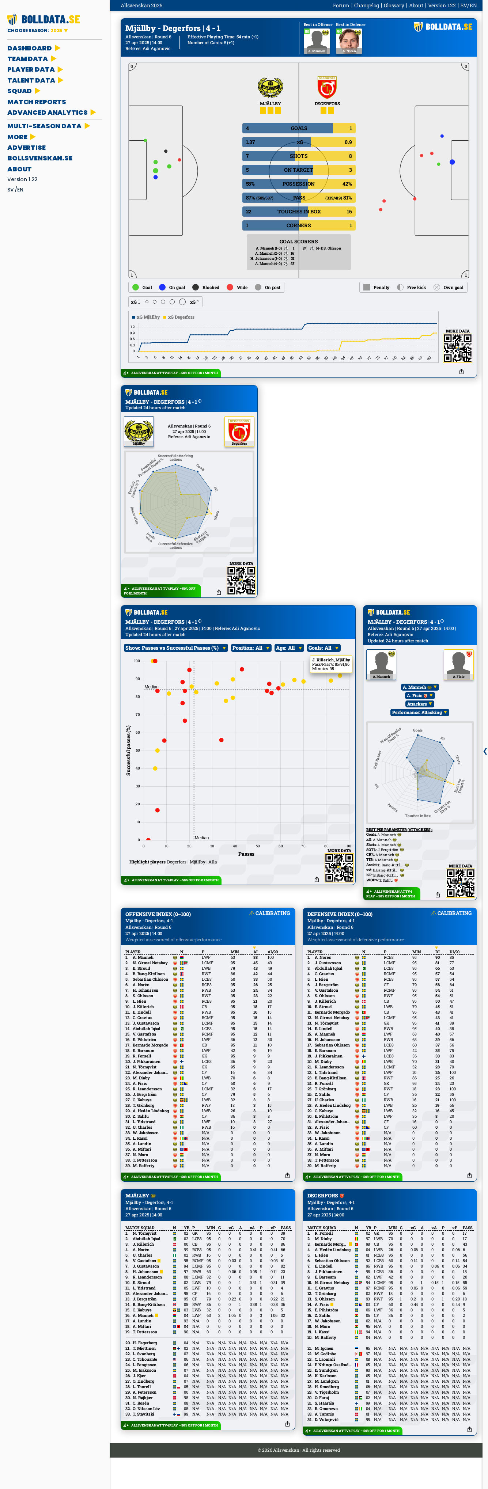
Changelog (366, 5)
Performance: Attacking (417, 740)
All (259, 675)
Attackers (417, 731)
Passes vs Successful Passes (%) (180, 675)
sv (10, 189)
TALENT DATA (36, 80)
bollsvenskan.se (39, 158)
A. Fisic (417, 723)
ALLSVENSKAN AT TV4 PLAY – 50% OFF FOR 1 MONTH (174, 373)
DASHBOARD (34, 48)
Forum (341, 5)
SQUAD (24, 90)
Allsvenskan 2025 (141, 5)
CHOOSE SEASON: (35, 30)
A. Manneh (417, 714)
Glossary (394, 5)
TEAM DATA (32, 58)
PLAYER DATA (36, 69)
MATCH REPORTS (36, 101)
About (19, 169)
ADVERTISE (26, 147)
